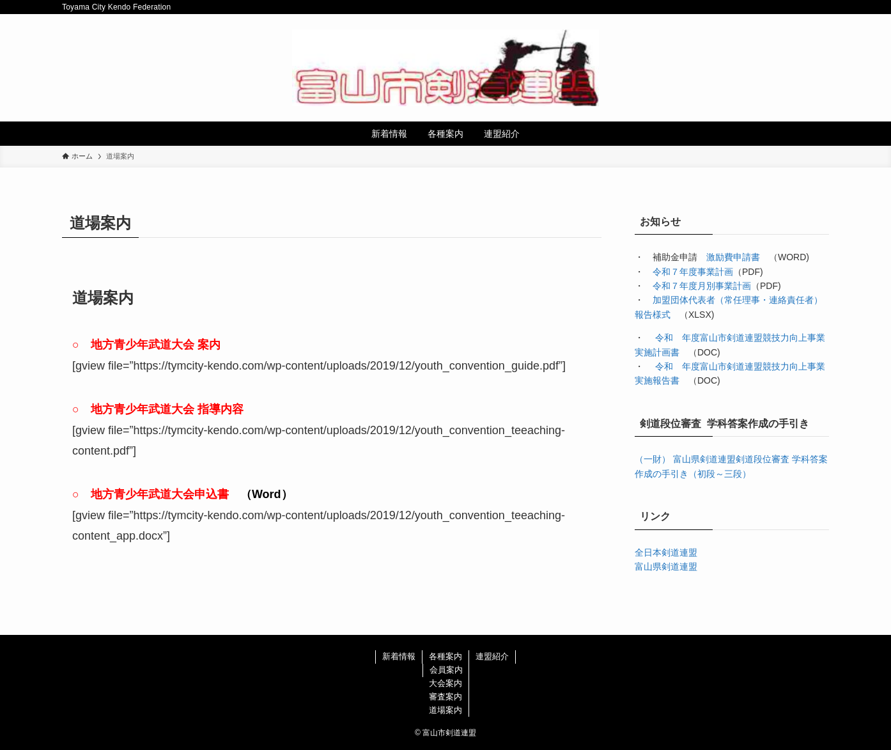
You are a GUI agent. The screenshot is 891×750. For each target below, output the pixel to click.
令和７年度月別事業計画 (702, 286)
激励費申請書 (733, 257)
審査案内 (445, 696)
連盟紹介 (492, 656)
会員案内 (446, 670)
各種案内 (445, 656)
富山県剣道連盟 (666, 566)
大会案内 (445, 683)
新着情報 (398, 656)
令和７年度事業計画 (693, 272)
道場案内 (445, 710)
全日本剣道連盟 (666, 552)
